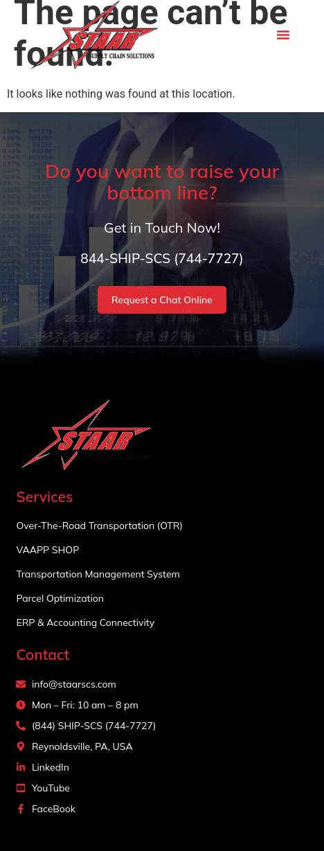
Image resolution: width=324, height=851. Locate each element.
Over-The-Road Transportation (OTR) (99, 525)
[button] (283, 34)
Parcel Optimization (60, 598)
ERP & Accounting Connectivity (85, 622)
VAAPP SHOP (47, 550)
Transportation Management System (97, 574)
